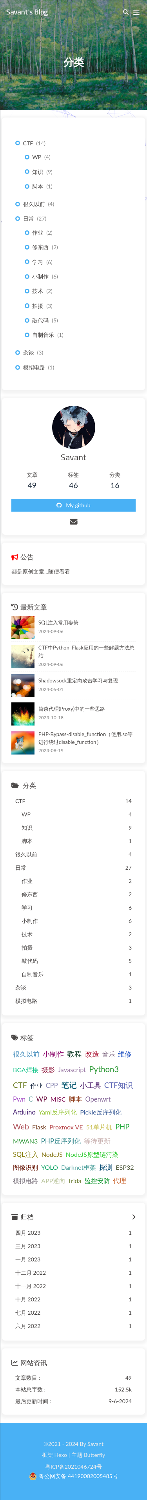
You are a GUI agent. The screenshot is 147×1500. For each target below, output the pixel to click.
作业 (37, 232)
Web (21, 1126)
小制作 (40, 276)
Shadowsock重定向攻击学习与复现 (78, 680)
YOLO (49, 1167)
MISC (57, 1099)
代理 (119, 1180)
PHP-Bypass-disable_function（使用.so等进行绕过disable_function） (85, 738)
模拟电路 (34, 367)
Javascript (72, 1070)
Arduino (24, 1112)
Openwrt (98, 1099)
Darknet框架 (78, 1167)
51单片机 (99, 1127)
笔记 (69, 1084)
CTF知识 (118, 1084)
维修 (124, 1054)
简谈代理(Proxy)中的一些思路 (71, 709)
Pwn (19, 1099)
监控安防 (97, 1180)
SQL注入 (25, 1154)
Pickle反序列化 (101, 1112)
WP (36, 157)
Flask (39, 1127)
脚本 (37, 186)
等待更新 (97, 1141)
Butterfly (94, 1454)
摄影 (48, 1070)
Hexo (60, 1454)
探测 (106, 1167)
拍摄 (37, 305)
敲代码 (40, 320)
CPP (52, 1085)
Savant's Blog (27, 11)
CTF (28, 143)
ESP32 (125, 1167)
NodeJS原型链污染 (92, 1154)
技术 (37, 291)
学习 (37, 262)
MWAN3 (25, 1141)
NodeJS (52, 1154)
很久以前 (34, 204)
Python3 (104, 1069)
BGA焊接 (25, 1069)
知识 (37, 171)
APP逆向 (53, 1180)
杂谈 (28, 352)
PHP (122, 1126)
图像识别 (25, 1167)
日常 (28, 218)
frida (75, 1180)
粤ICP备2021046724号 (73, 1466)
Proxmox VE (66, 1127)
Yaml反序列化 (58, 1112)
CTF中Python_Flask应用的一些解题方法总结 (86, 651)
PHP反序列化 (61, 1141)
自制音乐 (43, 334)
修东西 (40, 247)
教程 (74, 1053)
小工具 (90, 1085)
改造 (92, 1054)
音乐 (108, 1054)
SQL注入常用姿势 (58, 622)
